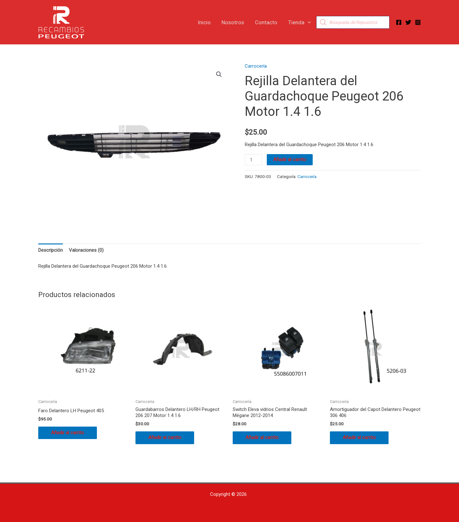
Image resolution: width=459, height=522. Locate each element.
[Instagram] (418, 22)
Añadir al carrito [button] (67, 433)
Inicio (204, 22)
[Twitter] (408, 22)
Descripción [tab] (50, 250)
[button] (307, 22)
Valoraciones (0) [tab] (86, 250)
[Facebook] (399, 22)
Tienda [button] (299, 22)
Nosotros (233, 22)
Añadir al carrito (289, 159)
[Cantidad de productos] (253, 159)
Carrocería (256, 66)
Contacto (266, 22)
